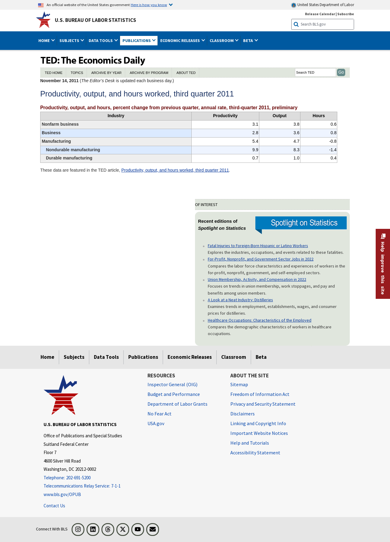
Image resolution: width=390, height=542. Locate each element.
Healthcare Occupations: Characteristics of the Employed (259, 320)
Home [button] (44, 40)
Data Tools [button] (101, 40)
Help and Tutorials (249, 443)
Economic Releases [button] (180, 40)
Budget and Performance (173, 394)
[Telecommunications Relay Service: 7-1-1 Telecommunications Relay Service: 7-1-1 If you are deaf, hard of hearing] (91, 486)
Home (47, 357)
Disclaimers (242, 414)
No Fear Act (159, 414)
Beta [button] (248, 40)
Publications (143, 357)
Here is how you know (149, 4)
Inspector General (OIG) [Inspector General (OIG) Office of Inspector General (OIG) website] (172, 384)
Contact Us (54, 506)
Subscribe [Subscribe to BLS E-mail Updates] (345, 14)
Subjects (74, 357)
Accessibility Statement (255, 452)
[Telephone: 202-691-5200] (91, 477)
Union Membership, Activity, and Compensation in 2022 (257, 279)
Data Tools (106, 357)
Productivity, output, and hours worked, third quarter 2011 (175, 170)
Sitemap (239, 384)
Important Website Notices (259, 433)
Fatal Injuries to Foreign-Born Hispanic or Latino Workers (258, 245)
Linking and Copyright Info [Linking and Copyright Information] (258, 423)
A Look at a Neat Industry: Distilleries (240, 299)
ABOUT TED (186, 73)
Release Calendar (320, 14)
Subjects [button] (69, 40)
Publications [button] (137, 40)
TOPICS (77, 73)
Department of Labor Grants (177, 404)
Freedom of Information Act (259, 394)
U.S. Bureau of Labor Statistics (95, 20)
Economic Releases (190, 357)
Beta (261, 357)
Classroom (233, 357)
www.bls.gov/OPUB (62, 494)
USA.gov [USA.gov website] (155, 423)
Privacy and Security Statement (263, 404)
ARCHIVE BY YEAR (106, 73)
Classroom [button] (222, 40)
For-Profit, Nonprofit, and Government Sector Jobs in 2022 (261, 259)
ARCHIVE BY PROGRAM (149, 73)
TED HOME (53, 73)
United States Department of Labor (322, 5)
